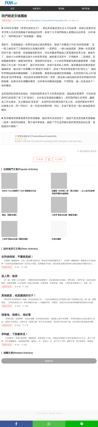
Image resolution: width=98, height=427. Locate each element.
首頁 (12, 8)
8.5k (17, 306)
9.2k (17, 325)
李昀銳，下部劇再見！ (14, 334)
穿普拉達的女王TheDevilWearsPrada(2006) (47, 21)
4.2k (25, 306)
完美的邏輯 (56, 239)
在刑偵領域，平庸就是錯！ (17, 256)
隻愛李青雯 (7, 267)
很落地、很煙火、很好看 (16, 314)
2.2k (25, 287)
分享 (58, 159)
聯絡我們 (59, 413)
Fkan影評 (44, 413)
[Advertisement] (49, 391)
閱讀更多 (49, 361)
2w (16, 267)
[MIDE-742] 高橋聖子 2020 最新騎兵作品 (19, 191)
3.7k (25, 325)
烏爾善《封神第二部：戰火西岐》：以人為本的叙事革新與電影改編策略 (73, 192)
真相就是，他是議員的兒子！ (18, 295)
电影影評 (37, 8)
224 (24, 345)
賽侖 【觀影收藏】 (10, 215)
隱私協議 (52, 413)
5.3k (17, 287)
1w (16, 345)
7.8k (24, 267)
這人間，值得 (9, 276)
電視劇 (61, 8)
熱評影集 (86, 8)
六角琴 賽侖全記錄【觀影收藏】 (65, 215)
